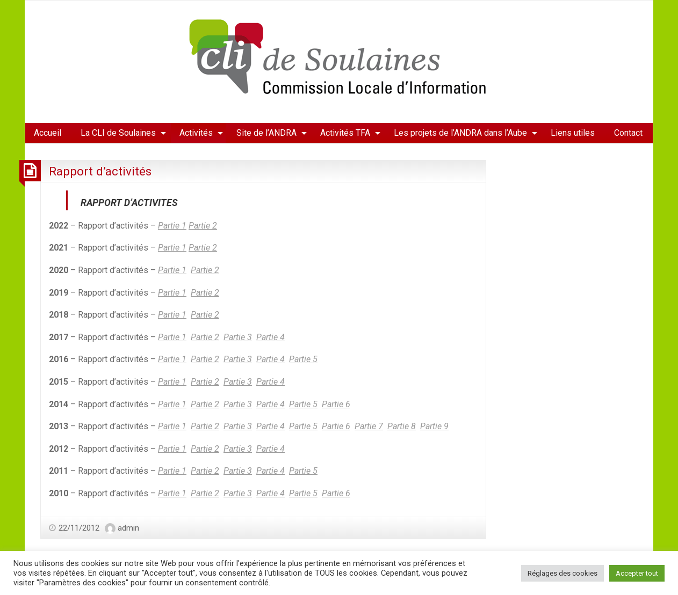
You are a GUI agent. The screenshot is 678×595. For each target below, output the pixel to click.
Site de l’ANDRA (266, 133)
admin (128, 528)
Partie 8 (401, 426)
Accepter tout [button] (637, 573)
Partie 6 (336, 404)
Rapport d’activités (100, 171)
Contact (628, 133)
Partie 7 (369, 426)
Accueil (47, 133)
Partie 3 (237, 337)
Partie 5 (303, 359)
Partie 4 (270, 337)
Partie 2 (203, 226)
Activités (196, 133)
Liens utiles (573, 133)
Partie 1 (172, 226)
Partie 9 (434, 426)
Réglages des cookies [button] (562, 573)
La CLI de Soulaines (118, 133)
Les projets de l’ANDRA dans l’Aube (460, 133)
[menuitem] (47, 133)
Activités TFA (345, 133)
